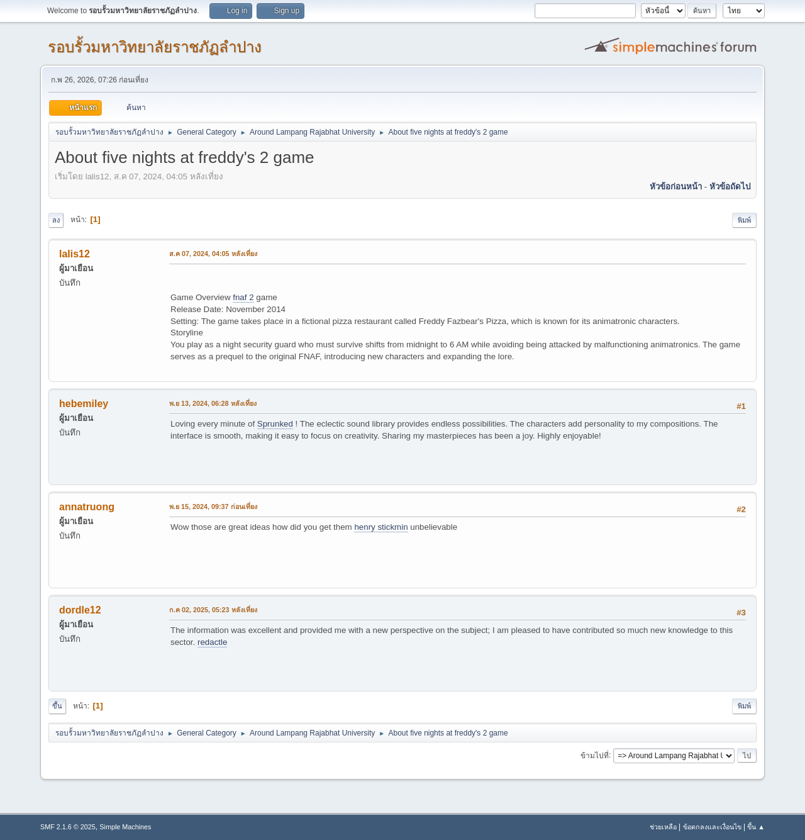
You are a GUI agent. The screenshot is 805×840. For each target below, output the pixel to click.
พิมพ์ (744, 220)
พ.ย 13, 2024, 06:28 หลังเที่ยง (213, 403)
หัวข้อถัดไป (729, 186)
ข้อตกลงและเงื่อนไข (712, 827)
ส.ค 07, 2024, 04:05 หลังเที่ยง (213, 253)
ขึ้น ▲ (756, 827)
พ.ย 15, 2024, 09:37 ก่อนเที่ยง (213, 506)
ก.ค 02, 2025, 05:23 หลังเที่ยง (213, 609)
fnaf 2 (243, 297)
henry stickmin (381, 527)
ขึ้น (57, 706)
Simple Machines (125, 827)
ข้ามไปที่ (594, 755)
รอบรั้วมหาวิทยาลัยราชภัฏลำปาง (155, 46)
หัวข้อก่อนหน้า (676, 186)
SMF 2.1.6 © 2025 (68, 827)
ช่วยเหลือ (663, 827)
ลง (56, 220)
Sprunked (275, 423)
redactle (212, 642)
